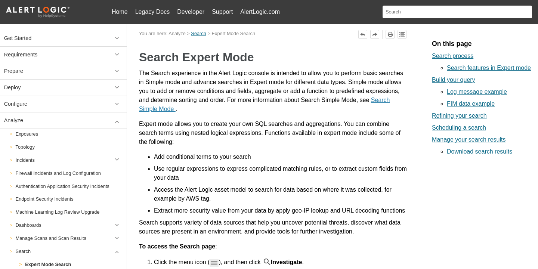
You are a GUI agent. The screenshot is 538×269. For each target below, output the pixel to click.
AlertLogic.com (260, 12)
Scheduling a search (459, 127)
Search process (452, 56)
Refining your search (459, 115)
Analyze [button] (63, 120)
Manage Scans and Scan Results (69, 238)
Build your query (453, 80)
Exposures (27, 134)
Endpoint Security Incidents (45, 199)
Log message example (477, 92)
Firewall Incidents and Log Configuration (58, 173)
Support (222, 12)
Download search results (479, 151)
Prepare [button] (63, 71)
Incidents (69, 160)
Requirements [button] (63, 55)
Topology (25, 147)
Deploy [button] (63, 88)
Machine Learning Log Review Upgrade (58, 212)
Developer (190, 12)
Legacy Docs (152, 12)
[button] (118, 160)
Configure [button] (63, 104)
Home (120, 12)
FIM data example (471, 104)
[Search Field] (457, 12)
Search (69, 251)
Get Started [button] (63, 38)
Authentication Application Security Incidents (62, 186)
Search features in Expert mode (489, 68)
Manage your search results (468, 139)
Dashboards (69, 225)
